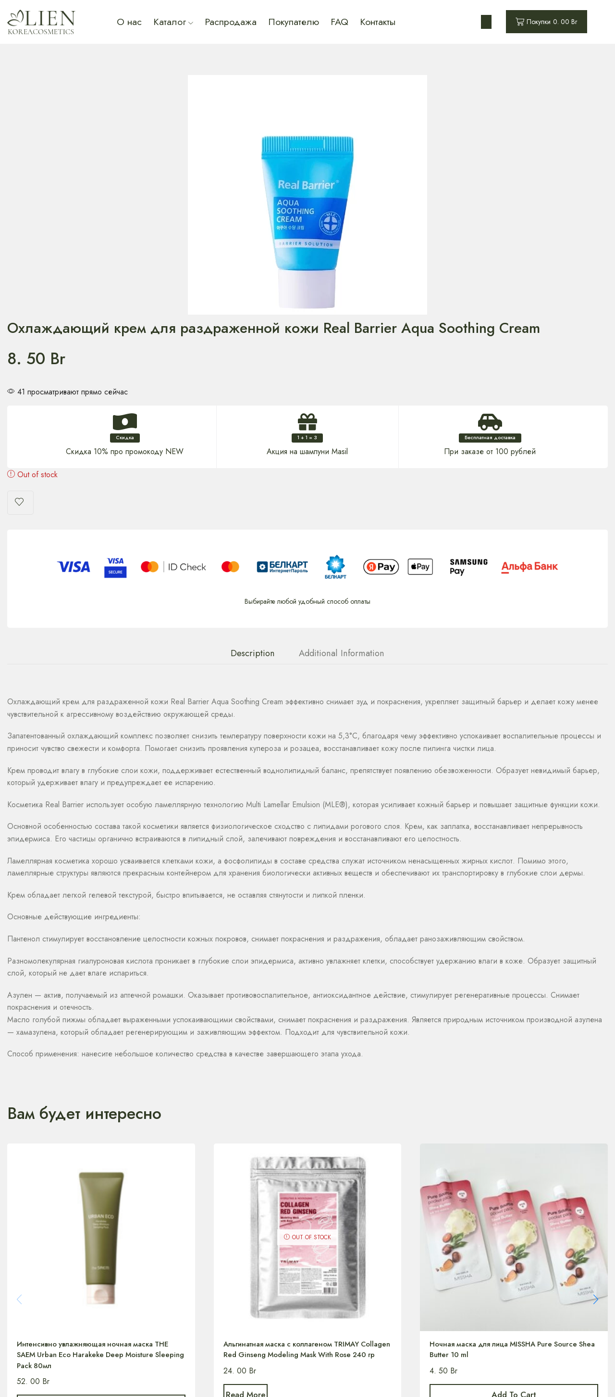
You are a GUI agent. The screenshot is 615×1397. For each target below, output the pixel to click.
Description (253, 390)
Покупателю (293, 21)
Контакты (377, 21)
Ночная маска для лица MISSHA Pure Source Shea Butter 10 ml (510, 1088)
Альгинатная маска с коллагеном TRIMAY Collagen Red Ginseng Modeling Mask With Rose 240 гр (300, 1094)
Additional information (341, 390)
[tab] (252, 391)
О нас (129, 21)
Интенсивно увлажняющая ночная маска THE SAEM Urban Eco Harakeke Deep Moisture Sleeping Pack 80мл (99, 1094)
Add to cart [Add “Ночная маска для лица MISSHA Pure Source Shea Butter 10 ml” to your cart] (514, 1136)
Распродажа (231, 21)
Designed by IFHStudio (414, 1377)
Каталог (173, 21)
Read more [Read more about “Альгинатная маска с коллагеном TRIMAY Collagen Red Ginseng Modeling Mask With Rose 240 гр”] (258, 1147)
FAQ (339, 21)
